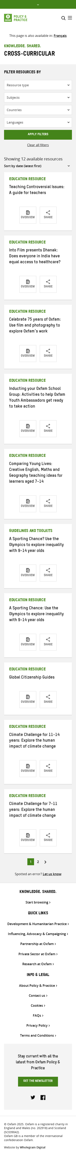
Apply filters (38, 135)
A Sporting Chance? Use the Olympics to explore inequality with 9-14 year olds (36, 545)
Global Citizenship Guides (32, 678)
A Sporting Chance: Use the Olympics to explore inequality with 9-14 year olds (36, 615)
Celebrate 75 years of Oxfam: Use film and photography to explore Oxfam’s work (35, 326)
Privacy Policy (37, 1025)
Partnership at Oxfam (37, 944)
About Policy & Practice (37, 986)
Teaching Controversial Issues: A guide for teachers (36, 190)
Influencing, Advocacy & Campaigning (37, 934)
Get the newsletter (38, 1081)
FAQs (37, 1016)
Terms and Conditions (37, 1035)
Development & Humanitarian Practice (37, 924)
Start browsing (37, 902)
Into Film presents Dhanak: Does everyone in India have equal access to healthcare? (34, 257)
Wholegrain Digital (32, 1147)
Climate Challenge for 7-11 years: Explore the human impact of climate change (33, 810)
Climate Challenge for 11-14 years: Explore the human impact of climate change (34, 741)
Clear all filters (38, 145)
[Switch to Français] (60, 35)
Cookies (37, 1006)
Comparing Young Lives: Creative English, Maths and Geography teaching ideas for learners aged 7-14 (35, 473)
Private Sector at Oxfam (36, 954)
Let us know (52, 874)
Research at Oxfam (37, 964)
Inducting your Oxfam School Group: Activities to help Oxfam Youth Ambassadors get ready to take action (37, 398)
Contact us (37, 996)
